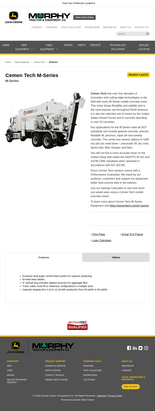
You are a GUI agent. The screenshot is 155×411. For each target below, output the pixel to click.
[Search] (126, 34)
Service (95, 45)
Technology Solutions (118, 47)
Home (5, 45)
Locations (89, 380)
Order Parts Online (84, 17)
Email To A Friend (131, 234)
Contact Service (54, 375)
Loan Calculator (101, 240)
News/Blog (110, 27)
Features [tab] (43, 257)
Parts (81, 45)
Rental (68, 45)
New (9, 366)
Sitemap (102, 395)
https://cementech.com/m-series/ (129, 205)
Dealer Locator (143, 47)
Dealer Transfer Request (17, 381)
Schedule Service (55, 366)
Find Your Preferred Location (78, 3)
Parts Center (53, 370)
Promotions (92, 27)
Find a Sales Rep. (71, 27)
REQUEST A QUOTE (138, 75)
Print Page (98, 234)
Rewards (88, 366)
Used (9, 370)
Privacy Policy (115, 395)
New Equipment (24, 47)
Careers (37, 27)
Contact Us (141, 27)
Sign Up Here (131, 386)
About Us (125, 27)
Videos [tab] (116, 257)
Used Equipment (49, 47)
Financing (52, 27)
